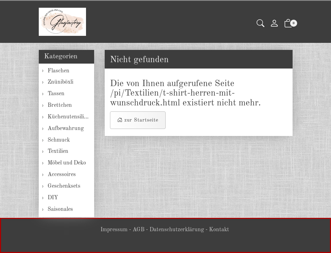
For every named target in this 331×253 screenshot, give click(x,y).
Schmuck (59, 140)
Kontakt (219, 230)
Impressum (114, 230)
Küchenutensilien (69, 117)
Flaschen (58, 71)
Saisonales (60, 209)
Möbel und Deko (67, 163)
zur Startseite (137, 120)
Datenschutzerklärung (176, 230)
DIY (53, 198)
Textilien (58, 151)
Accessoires (62, 174)
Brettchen (60, 105)
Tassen (56, 94)
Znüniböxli (60, 82)
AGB (139, 230)
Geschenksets (64, 186)
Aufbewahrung (66, 128)
